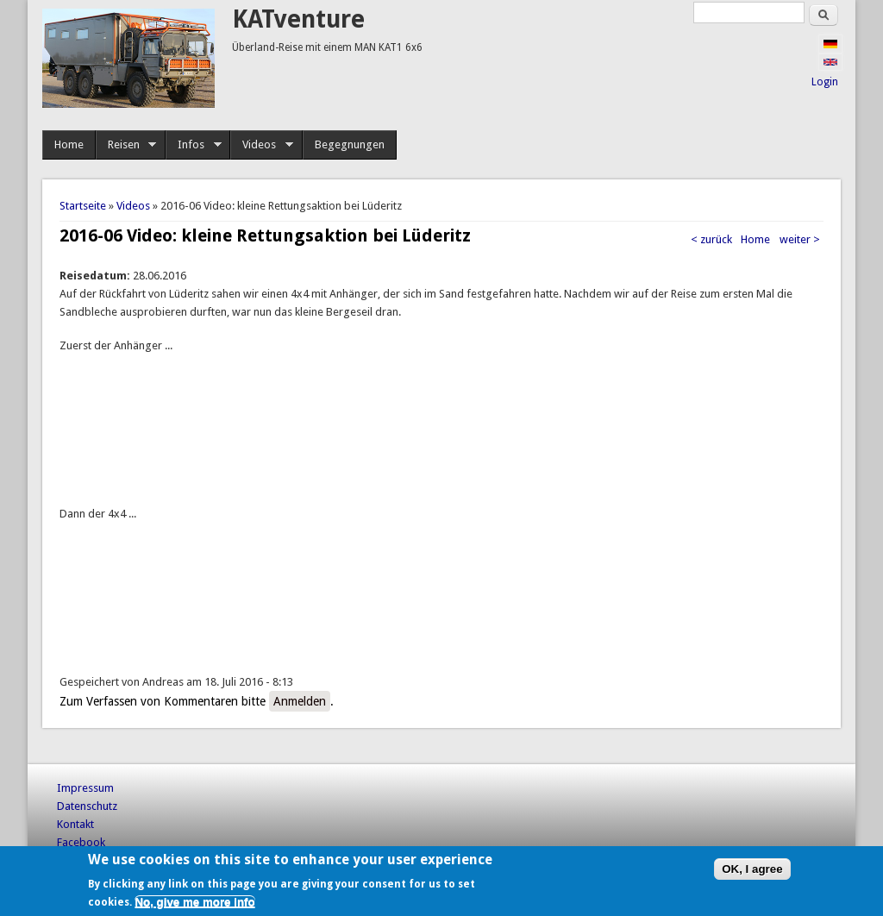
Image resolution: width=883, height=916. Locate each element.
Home (69, 144)
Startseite (82, 205)
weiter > (800, 239)
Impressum (85, 787)
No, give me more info (194, 901)
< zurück (711, 239)
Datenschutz (87, 806)
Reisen (126, 145)
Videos (261, 145)
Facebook (81, 842)
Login (824, 82)
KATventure (298, 19)
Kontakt (75, 824)
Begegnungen (350, 144)
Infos (194, 145)
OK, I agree (752, 869)
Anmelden (299, 701)
